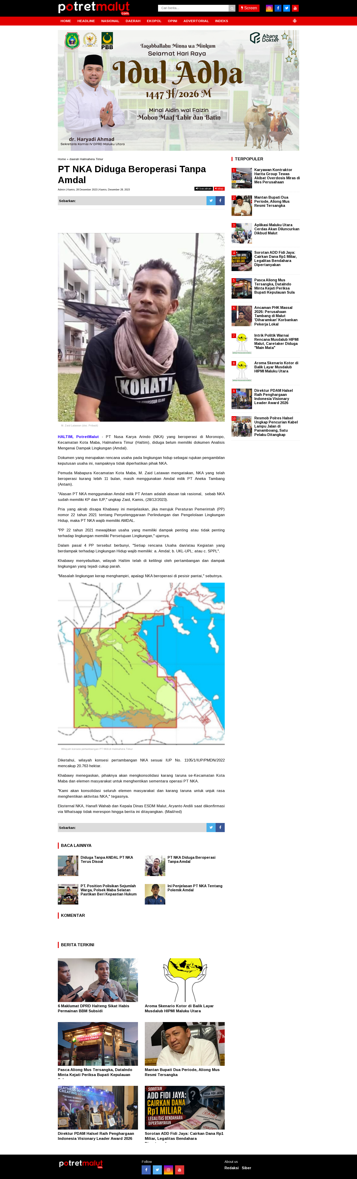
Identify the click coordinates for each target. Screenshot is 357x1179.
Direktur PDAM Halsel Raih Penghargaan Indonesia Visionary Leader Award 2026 (273, 397)
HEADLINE (86, 21)
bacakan (204, 188)
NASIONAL (110, 21)
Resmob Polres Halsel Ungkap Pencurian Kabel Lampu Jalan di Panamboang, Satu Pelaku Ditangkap (276, 426)
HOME (66, 21)
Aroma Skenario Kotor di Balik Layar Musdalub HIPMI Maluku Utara (276, 367)
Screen (249, 8)
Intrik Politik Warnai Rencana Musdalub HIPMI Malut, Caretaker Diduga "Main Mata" (276, 341)
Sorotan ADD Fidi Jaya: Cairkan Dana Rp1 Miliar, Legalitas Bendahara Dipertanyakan (184, 1138)
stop (219, 188)
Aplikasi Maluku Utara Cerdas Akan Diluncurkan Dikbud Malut (276, 229)
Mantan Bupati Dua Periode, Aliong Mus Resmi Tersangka (272, 201)
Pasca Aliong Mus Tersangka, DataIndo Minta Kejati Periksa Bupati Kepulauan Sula (95, 1075)
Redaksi (231, 1168)
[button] (294, 19)
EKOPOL (154, 21)
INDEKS (221, 21)
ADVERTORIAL (196, 21)
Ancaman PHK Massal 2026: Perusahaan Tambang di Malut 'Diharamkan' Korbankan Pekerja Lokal (276, 316)
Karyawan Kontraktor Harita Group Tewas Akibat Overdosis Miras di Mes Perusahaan (277, 176)
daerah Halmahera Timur (86, 159)
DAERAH (133, 21)
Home (62, 159)
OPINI (172, 21)
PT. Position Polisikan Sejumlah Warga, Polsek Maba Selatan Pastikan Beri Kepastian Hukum (109, 890)
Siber (246, 1168)
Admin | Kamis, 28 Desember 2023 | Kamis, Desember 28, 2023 (94, 189)
